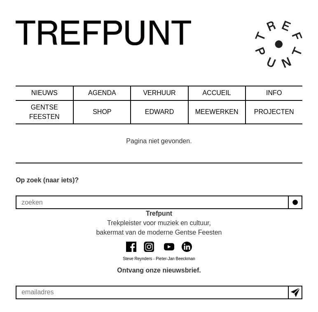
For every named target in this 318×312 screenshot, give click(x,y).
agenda (102, 92)
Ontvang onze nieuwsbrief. (159, 270)
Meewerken (216, 111)
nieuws (44, 92)
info (274, 92)
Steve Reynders (137, 258)
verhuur (159, 92)
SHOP (102, 111)
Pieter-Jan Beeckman (175, 258)
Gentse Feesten (44, 112)
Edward (159, 111)
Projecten (274, 111)
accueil (216, 92)
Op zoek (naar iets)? (47, 180)
